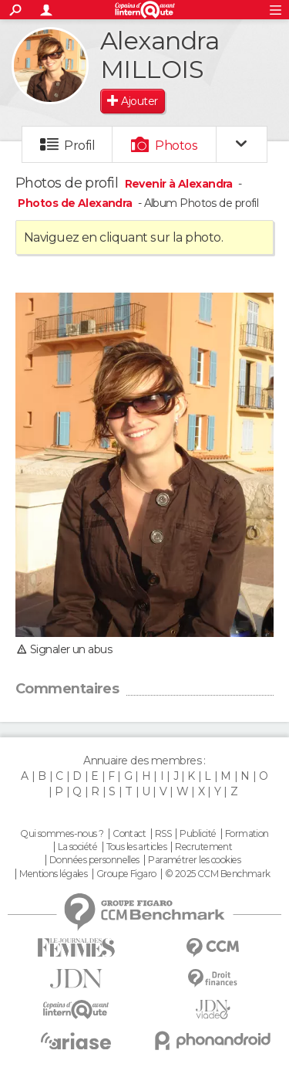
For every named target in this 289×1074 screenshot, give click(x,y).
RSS (163, 833)
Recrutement (203, 847)
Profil (79, 145)
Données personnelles (94, 860)
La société (77, 847)
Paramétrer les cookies (194, 860)
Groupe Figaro (126, 874)
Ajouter (139, 101)
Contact (129, 833)
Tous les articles (136, 847)
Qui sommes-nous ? (61, 833)
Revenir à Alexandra (180, 184)
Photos (176, 145)
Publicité (198, 833)
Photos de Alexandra (75, 203)
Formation (247, 833)
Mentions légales (53, 874)
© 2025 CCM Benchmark (218, 874)
